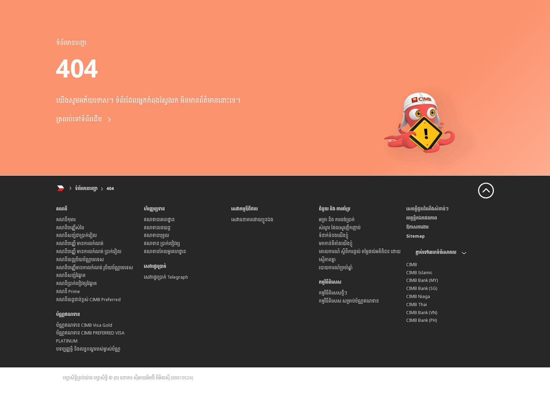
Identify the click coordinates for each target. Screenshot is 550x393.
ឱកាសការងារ (417, 227)
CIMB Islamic (419, 273)
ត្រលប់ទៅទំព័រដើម (84, 119)
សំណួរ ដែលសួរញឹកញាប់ (340, 228)
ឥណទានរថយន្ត (157, 228)
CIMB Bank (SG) (421, 288)
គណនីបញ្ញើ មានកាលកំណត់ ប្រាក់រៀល (88, 252)
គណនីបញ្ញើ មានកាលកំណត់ (79, 244)
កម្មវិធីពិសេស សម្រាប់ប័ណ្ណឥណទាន (349, 301)
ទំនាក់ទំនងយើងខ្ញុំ (333, 235)
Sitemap (415, 236)
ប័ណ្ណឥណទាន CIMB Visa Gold (84, 325)
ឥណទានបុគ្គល (156, 235)
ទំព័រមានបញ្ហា (86, 188)
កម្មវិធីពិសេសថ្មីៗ (333, 293)
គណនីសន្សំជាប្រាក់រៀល (76, 235)
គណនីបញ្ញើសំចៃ (70, 228)
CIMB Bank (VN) (421, 313)
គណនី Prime (68, 292)
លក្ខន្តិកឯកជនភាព (421, 218)
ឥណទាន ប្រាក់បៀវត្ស (162, 244)
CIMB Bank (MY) (422, 280)
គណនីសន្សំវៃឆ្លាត (71, 275)
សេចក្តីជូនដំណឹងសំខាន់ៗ (427, 209)
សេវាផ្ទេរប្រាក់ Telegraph (166, 277)
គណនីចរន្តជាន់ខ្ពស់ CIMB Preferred (88, 300)
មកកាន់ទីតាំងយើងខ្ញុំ (336, 244)
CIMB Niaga (418, 296)
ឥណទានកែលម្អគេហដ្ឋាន (165, 252)
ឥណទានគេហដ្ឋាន (159, 220)
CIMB (411, 265)
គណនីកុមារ (66, 220)
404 (110, 188)
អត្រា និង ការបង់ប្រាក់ (337, 220)
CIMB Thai (416, 305)
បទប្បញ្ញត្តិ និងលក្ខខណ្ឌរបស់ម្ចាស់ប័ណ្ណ (88, 349)
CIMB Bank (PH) (421, 320)
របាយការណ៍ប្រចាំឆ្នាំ (336, 268)
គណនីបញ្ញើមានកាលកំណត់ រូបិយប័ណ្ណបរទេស (94, 268)
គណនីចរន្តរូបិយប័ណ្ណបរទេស (80, 260)
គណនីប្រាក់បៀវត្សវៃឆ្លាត (76, 283)
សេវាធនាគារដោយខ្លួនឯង (252, 220)
